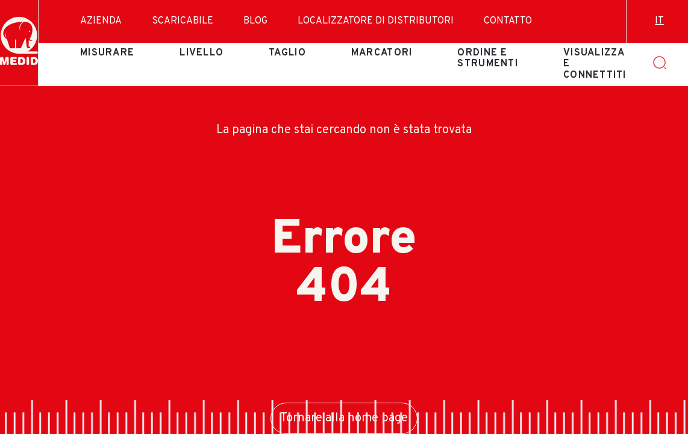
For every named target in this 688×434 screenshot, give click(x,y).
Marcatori (382, 53)
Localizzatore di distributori (376, 21)
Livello (202, 53)
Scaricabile (182, 21)
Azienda (101, 21)
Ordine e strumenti (487, 58)
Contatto (508, 21)
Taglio (287, 53)
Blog (255, 21)
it (659, 21)
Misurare (107, 53)
